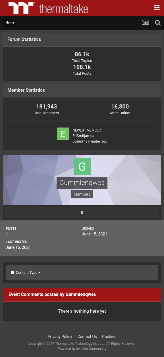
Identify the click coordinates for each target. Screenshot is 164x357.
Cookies (109, 336)
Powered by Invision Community (82, 349)
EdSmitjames (83, 135)
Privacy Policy (60, 336)
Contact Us (87, 336)
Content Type (25, 272)
